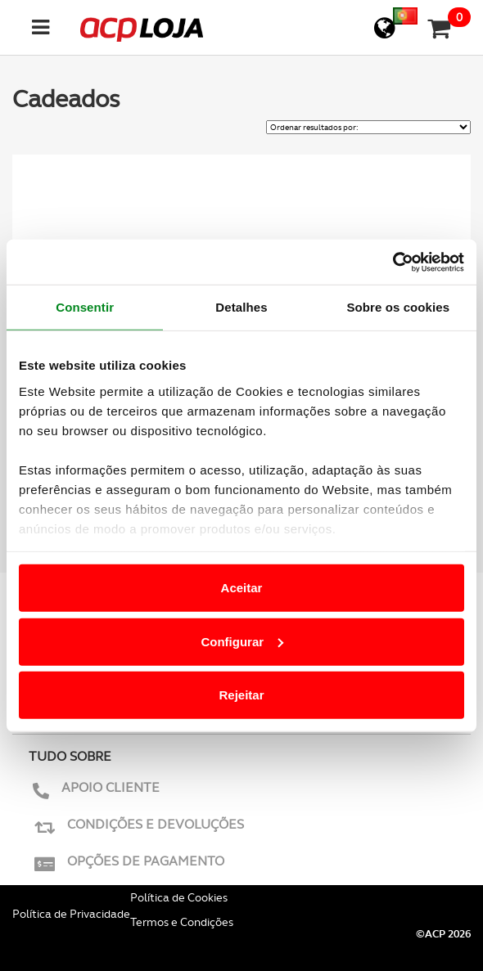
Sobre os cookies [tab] (397, 307)
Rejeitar (241, 695)
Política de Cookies (179, 897)
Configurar (242, 641)
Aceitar (242, 588)
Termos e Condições (181, 922)
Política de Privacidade (71, 913)
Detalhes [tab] (241, 307)
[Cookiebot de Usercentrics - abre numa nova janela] (392, 261)
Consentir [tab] (85, 307)
